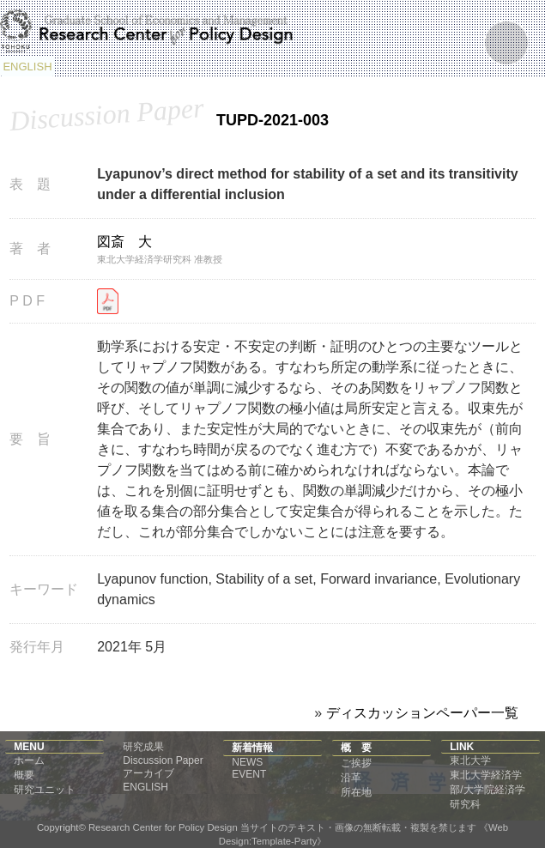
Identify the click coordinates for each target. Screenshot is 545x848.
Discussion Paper (163, 760)
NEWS (247, 762)
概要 (24, 775)
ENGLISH (27, 66)
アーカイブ (148, 773)
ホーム (29, 760)
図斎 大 (124, 241)
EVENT (249, 774)
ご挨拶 (356, 763)
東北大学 (470, 760)
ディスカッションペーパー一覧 (422, 713)
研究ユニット (45, 790)
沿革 (351, 778)
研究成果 (143, 747)
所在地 (356, 792)
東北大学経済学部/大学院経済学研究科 (487, 789)
